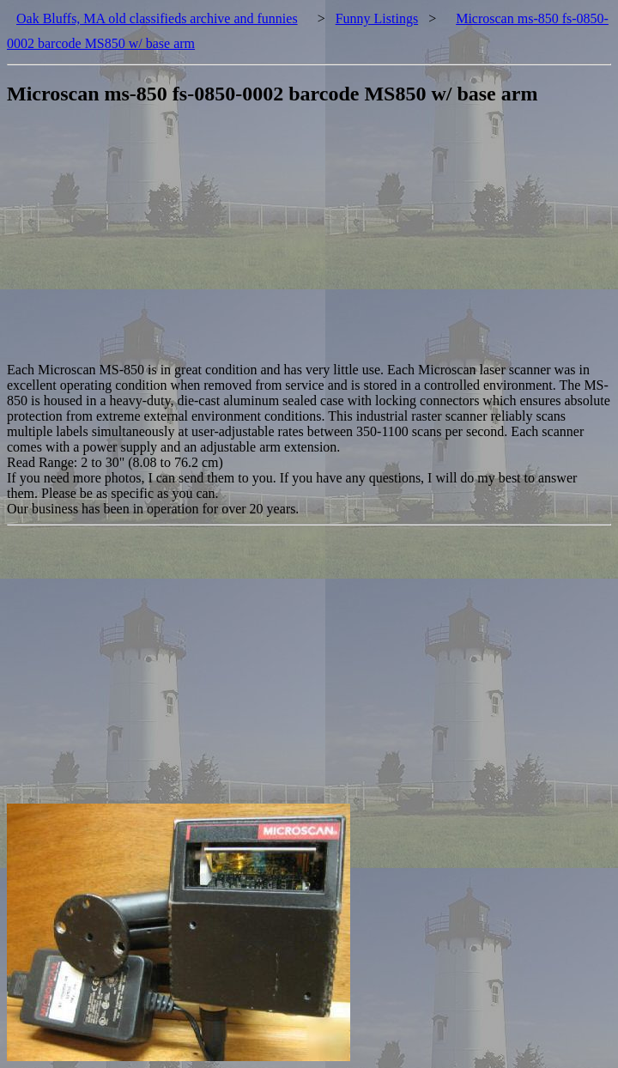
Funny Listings (377, 18)
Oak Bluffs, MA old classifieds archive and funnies (157, 18)
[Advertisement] (312, 242)
